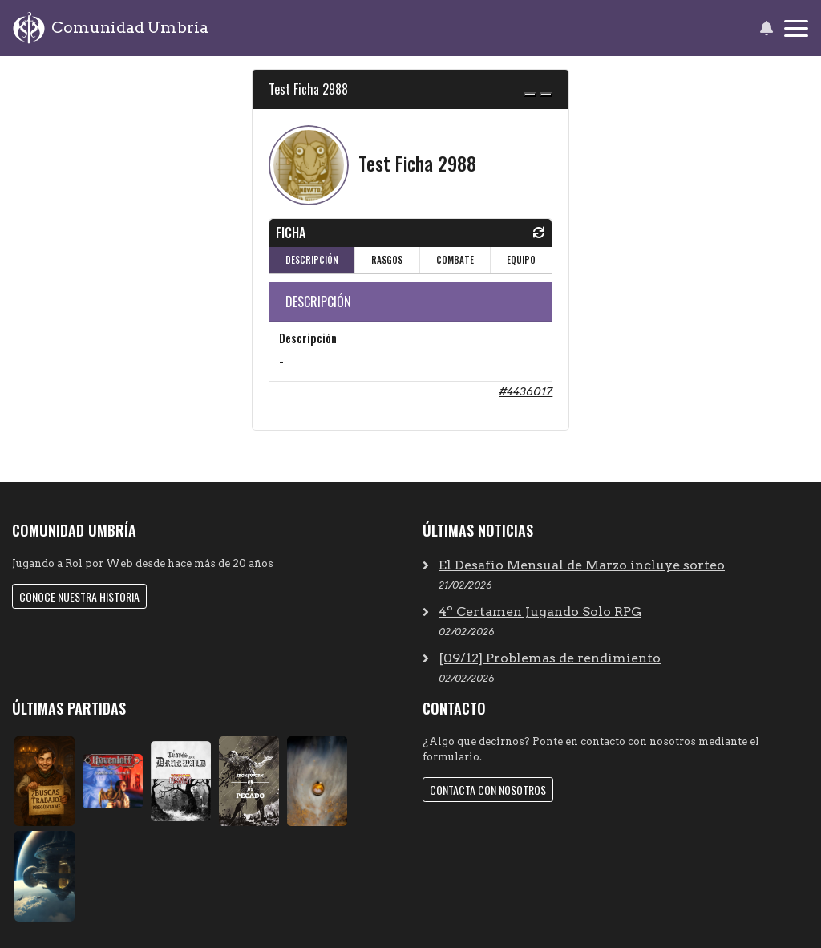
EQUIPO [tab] (521, 259)
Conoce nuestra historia (79, 596)
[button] (766, 28)
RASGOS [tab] (386, 259)
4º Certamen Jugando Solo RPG (540, 611)
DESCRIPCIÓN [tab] (311, 259)
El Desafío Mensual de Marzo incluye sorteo (582, 565)
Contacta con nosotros (488, 789)
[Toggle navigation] (796, 28)
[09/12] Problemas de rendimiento (550, 658)
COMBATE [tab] (455, 259)
